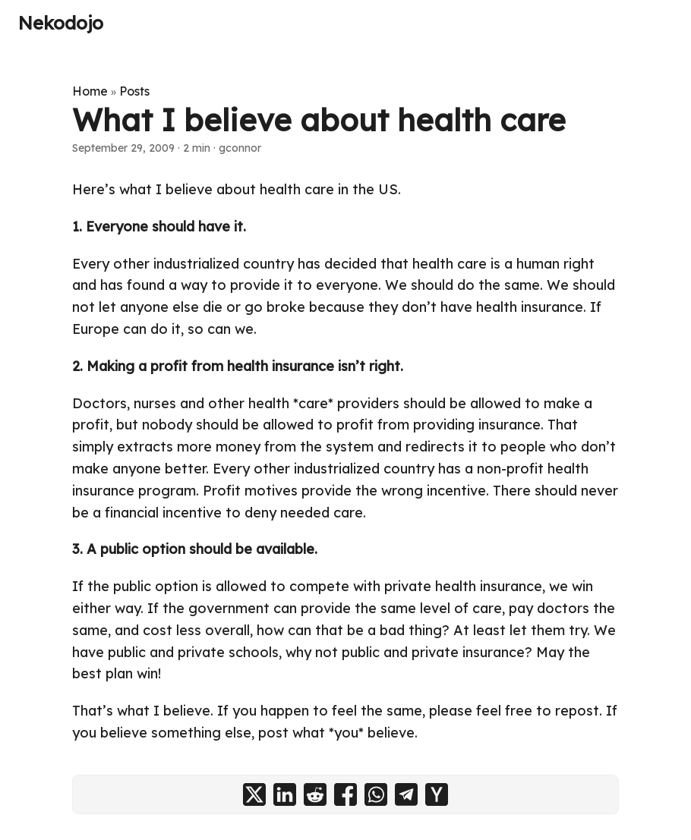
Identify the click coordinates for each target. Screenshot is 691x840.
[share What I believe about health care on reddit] (315, 794)
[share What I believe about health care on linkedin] (284, 794)
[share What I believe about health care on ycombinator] (436, 794)
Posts (134, 91)
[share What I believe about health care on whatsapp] (375, 794)
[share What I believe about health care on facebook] (345, 794)
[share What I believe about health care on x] (254, 794)
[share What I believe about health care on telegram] (406, 794)
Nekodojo (60, 22)
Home (90, 91)
